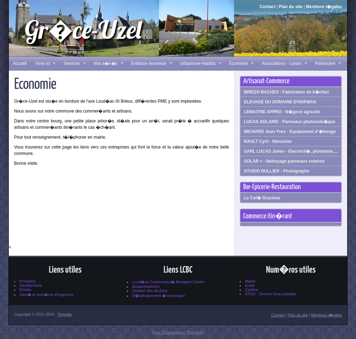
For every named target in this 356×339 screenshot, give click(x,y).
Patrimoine (326, 63)
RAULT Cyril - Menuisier (268, 141)
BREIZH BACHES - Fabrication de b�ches (286, 92)
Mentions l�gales (324, 6)
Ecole (250, 285)
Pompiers (27, 281)
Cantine (251, 289)
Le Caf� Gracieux (262, 197)
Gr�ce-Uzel (83, 29)
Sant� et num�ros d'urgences (46, 294)
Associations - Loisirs (282, 63)
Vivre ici (43, 63)
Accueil (20, 63)
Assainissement (145, 286)
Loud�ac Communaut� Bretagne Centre (168, 282)
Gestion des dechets (149, 291)
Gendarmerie (30, 285)
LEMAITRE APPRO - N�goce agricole (282, 111)
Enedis (25, 289)
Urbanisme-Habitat (198, 63)
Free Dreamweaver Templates (178, 332)
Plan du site (290, 6)
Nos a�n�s (107, 63)
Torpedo (64, 314)
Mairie (250, 281)
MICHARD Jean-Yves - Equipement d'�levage (290, 131)
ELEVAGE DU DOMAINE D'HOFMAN (280, 101)
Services (72, 63)
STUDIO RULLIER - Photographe (276, 171)
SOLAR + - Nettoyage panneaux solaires (284, 161)
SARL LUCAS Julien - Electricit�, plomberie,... (291, 151)
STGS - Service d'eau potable (270, 294)
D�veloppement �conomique (158, 295)
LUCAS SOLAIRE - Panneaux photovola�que (289, 121)
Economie (239, 63)
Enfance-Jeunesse (149, 63)
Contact (267, 6)
